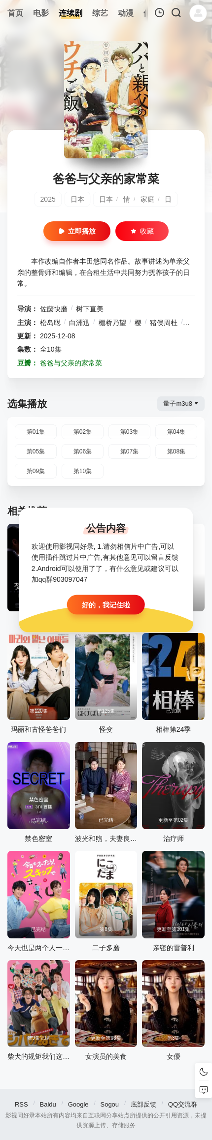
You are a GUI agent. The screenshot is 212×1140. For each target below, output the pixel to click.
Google (78, 1104)
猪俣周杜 (163, 323)
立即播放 (77, 231)
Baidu (48, 1104)
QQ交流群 (182, 1104)
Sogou (109, 1104)
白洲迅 (79, 323)
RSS (21, 1104)
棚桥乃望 (112, 323)
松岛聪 (50, 323)
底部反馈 (143, 1104)
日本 (77, 199)
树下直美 (90, 309)
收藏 (142, 231)
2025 (48, 199)
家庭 (147, 199)
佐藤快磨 (54, 309)
